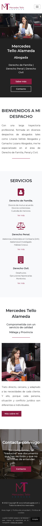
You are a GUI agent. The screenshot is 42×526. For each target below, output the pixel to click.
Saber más (21, 81)
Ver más (21, 215)
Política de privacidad (21, 510)
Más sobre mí (11, 413)
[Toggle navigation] (37, 7)
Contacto (21, 89)
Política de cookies (17, 522)
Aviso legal (6, 510)
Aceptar (35, 519)
